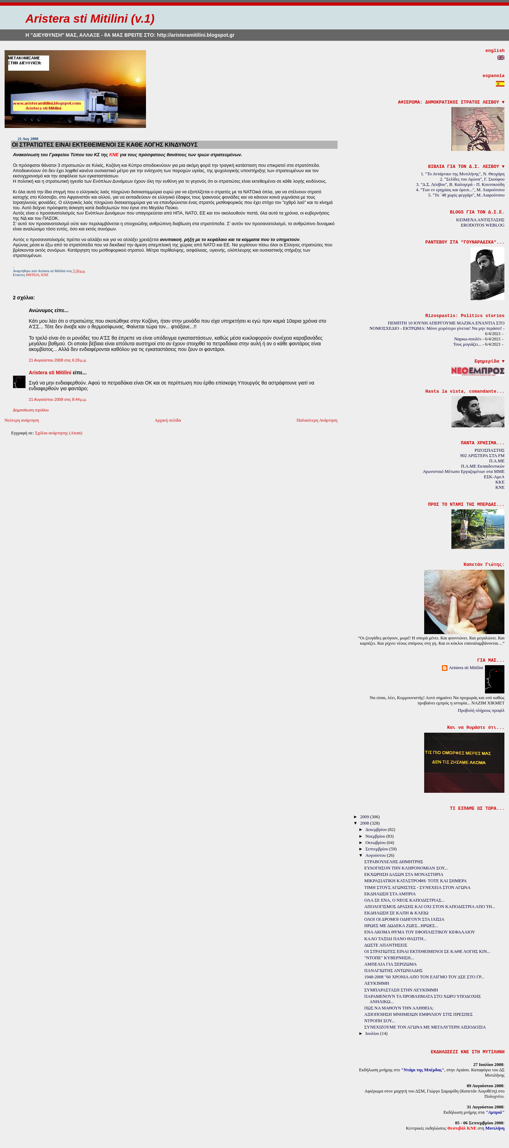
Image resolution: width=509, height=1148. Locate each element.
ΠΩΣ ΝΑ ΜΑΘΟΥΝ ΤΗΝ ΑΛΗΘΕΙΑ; (399, 1008)
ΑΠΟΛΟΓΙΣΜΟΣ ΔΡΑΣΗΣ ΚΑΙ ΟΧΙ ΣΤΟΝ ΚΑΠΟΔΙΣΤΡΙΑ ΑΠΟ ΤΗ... (429, 906)
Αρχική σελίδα (167, 420)
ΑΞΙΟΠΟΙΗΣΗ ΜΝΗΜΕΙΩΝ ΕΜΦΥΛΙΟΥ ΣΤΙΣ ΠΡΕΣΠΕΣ (418, 1014)
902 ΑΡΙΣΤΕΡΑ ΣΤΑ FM (482, 455)
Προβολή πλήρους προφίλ (481, 710)
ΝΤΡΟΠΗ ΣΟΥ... (379, 1020)
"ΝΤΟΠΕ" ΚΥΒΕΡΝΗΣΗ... (389, 957)
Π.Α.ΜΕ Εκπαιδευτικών (482, 466)
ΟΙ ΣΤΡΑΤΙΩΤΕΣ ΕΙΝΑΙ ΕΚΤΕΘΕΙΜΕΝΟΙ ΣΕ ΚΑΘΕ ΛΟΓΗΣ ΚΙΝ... (427, 951)
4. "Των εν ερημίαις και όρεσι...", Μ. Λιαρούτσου (460, 189)
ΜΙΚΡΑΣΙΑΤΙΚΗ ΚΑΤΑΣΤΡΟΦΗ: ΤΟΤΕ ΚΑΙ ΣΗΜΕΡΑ (415, 880)
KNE (499, 487)
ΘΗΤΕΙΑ (33, 275)
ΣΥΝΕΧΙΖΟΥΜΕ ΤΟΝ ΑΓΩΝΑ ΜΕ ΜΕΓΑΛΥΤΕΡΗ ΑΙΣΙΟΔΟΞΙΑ (425, 1027)
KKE (499, 482)
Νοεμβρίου (375, 836)
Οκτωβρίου (376, 842)
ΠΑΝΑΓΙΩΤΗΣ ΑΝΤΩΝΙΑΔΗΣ (393, 970)
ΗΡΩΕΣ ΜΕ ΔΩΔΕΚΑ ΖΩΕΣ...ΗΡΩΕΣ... (401, 925)
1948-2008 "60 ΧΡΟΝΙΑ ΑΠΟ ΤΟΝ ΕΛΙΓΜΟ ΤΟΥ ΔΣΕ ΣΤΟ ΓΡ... (424, 976)
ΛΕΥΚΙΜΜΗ (376, 983)
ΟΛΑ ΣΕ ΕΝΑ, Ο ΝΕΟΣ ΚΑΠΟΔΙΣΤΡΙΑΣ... (404, 900)
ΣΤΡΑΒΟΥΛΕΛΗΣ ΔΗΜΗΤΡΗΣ (393, 861)
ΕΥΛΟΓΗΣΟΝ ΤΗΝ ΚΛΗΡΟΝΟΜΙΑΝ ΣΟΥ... (406, 868)
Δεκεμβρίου (376, 829)
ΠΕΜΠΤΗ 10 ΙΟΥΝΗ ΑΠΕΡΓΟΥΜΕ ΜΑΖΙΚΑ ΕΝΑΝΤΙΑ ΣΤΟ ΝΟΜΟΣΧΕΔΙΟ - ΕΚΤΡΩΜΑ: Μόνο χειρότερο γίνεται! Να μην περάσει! (436, 326)
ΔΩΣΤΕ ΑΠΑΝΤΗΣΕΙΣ (386, 945)
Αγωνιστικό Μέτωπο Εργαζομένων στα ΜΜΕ (463, 471)
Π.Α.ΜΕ (496, 460)
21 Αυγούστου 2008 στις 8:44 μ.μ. (58, 399)
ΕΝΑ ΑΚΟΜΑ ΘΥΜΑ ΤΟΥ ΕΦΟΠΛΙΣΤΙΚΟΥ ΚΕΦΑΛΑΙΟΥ (419, 932)
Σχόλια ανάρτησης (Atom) (58, 432)
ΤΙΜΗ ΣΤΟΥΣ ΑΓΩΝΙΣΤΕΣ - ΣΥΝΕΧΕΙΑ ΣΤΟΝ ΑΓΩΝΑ (417, 887)
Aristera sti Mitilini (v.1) (89, 18)
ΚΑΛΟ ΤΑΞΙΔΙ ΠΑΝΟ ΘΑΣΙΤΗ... (395, 938)
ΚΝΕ (44, 275)
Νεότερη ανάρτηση (22, 420)
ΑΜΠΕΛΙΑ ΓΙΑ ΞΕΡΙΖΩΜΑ (390, 964)
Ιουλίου (372, 1033)
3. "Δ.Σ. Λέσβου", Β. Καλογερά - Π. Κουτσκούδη (460, 184)
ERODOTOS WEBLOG (483, 225)
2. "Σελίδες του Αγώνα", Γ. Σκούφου (472, 179)
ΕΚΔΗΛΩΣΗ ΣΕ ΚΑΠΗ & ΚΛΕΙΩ (396, 912)
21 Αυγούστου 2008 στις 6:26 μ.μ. (58, 360)
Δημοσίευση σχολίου (30, 410)
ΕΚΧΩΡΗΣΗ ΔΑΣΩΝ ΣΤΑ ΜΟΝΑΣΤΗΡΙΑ (404, 874)
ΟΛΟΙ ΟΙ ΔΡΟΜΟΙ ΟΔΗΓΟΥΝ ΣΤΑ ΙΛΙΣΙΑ (404, 919)
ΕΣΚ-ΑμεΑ (494, 476)
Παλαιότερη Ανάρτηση (317, 420)
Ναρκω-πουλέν (467, 338)
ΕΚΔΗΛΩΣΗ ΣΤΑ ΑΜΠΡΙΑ (390, 893)
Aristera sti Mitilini (50, 372)
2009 (365, 816)
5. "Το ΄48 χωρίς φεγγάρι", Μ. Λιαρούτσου (466, 195)
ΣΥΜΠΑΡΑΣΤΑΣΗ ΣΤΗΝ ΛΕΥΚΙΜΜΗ (401, 990)
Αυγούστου (376, 855)
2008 (365, 823)
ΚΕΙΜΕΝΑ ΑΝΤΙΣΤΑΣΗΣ (480, 219)
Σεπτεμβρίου (377, 849)
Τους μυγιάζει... (467, 344)
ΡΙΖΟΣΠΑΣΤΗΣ (489, 450)
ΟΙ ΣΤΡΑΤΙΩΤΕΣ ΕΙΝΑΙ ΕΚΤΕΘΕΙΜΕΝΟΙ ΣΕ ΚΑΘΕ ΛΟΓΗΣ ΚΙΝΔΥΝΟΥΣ (105, 144)
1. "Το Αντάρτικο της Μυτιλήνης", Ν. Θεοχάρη (462, 173)
